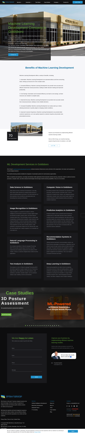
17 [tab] (58, 325)
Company (57, 2)
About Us (52, 403)
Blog (51, 412)
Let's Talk (77, 2)
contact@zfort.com (58, 364)
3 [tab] (29, 325)
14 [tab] (52, 325)
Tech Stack (37, 2)
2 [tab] (27, 325)
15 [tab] (54, 325)
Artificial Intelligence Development (39, 403)
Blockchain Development (37, 405)
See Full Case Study (6, 314)
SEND (36, 377)
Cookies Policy (17, 419)
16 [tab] (56, 325)
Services (34, 401)
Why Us (52, 405)
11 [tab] (46, 325)
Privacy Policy (37, 432)
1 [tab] (25, 325)
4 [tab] (31, 325)
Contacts (69, 401)
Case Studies (47, 2)
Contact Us (65, 2)
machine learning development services (22, 169)
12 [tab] (48, 325)
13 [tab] (50, 325)
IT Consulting (35, 409)
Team (51, 407)
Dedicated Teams (35, 407)
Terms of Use (10, 419)
